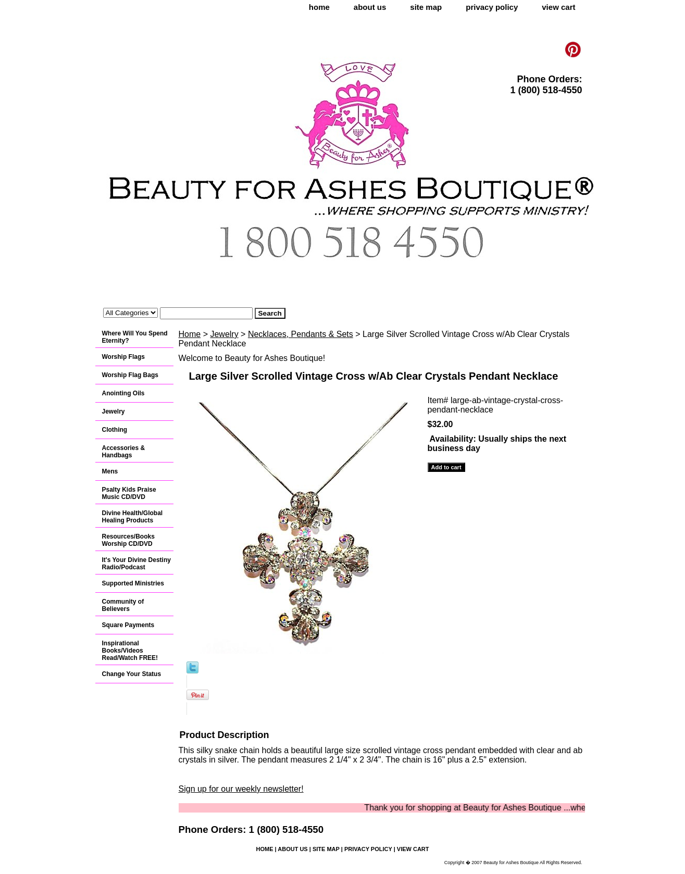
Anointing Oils (123, 393)
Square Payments (128, 625)
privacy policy (492, 7)
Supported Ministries (133, 583)
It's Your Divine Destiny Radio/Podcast (136, 563)
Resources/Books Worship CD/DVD (128, 540)
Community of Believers (123, 605)
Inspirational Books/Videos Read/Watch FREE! (130, 650)
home (319, 7)
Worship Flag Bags (130, 375)
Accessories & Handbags (123, 451)
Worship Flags (123, 356)
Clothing (115, 429)
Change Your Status (131, 674)
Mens (110, 471)
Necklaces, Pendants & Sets (300, 334)
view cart (558, 7)
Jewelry (224, 334)
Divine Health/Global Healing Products (132, 516)
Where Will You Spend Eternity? (135, 337)
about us (370, 7)
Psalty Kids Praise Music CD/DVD (129, 493)
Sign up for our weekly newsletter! (241, 788)
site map (426, 7)
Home (190, 334)
